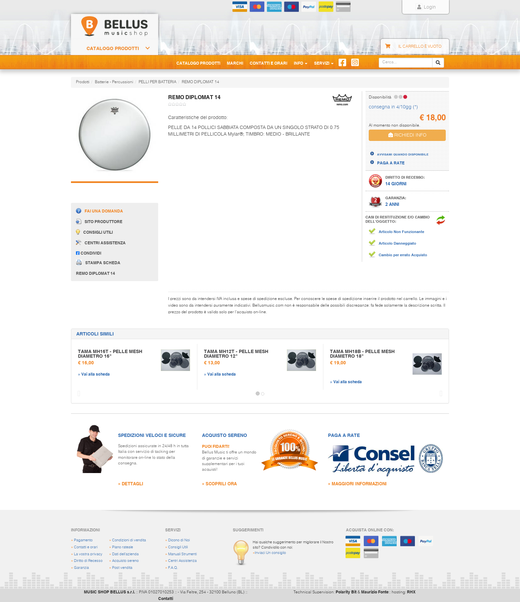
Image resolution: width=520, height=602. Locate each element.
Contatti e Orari (268, 63)
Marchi (235, 63)
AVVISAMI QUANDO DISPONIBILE (402, 154)
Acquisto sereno (125, 561)
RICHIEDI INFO (407, 135)
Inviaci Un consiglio (270, 553)
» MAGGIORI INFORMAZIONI (357, 483)
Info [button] (300, 63)
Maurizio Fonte (375, 591)
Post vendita (122, 568)
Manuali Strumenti (182, 554)
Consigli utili (94, 232)
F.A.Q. (173, 568)
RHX (411, 591)
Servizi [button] (324, 63)
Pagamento (83, 540)
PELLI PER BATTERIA (157, 82)
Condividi (88, 253)
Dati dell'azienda (125, 554)
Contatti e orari (86, 547)
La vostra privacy (88, 554)
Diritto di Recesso (88, 561)
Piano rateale (122, 547)
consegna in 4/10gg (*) (393, 107)
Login (426, 7)
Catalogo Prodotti (113, 48)
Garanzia (81, 568)
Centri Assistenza (182, 561)
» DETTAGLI (130, 483)
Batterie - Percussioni (114, 82)
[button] (77, 394)
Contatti (165, 598)
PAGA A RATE (391, 162)
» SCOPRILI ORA (219, 483)
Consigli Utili (178, 547)
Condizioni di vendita (129, 540)
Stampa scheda (98, 262)
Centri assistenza (101, 242)
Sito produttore (99, 221)
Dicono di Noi (179, 540)
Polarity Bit (346, 591)
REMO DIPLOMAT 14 (200, 82)
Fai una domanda (99, 210)
